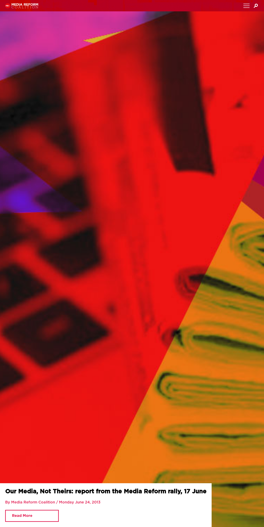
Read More (22, 516)
